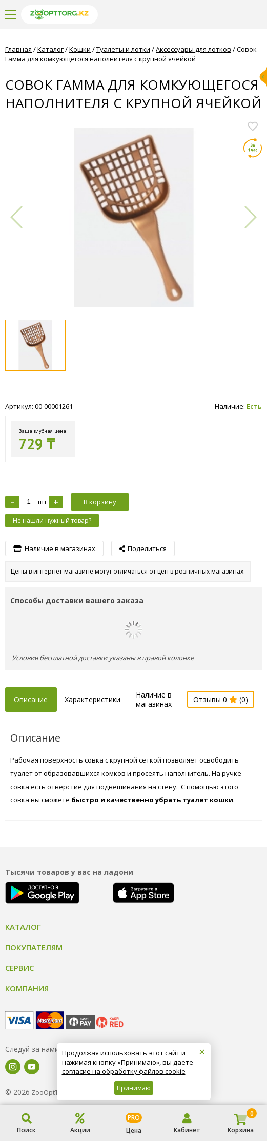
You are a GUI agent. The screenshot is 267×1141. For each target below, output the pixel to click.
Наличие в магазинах (154, 699)
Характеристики (92, 699)
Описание (31, 699)
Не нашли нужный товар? (52, 520)
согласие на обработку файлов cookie (124, 1071)
